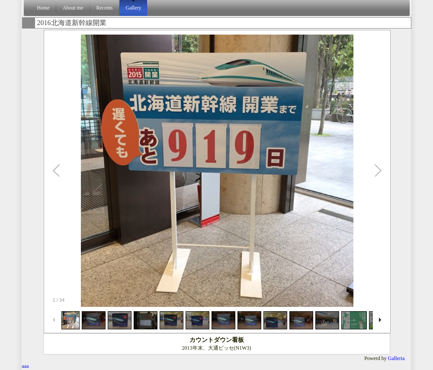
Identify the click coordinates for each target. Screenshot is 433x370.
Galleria (396, 358)
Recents (104, 8)
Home (43, 8)
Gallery (133, 8)
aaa (25, 366)
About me (73, 8)
